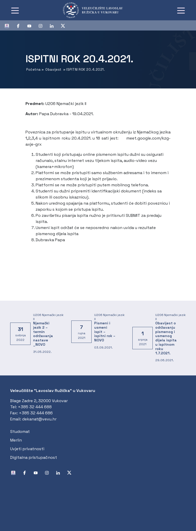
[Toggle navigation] (15, 10)
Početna (33, 69)
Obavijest (53, 69)
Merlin (16, 440)
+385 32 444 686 (36, 413)
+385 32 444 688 (35, 406)
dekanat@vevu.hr (39, 419)
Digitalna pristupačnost (33, 457)
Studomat (20, 431)
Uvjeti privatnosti (27, 448)
